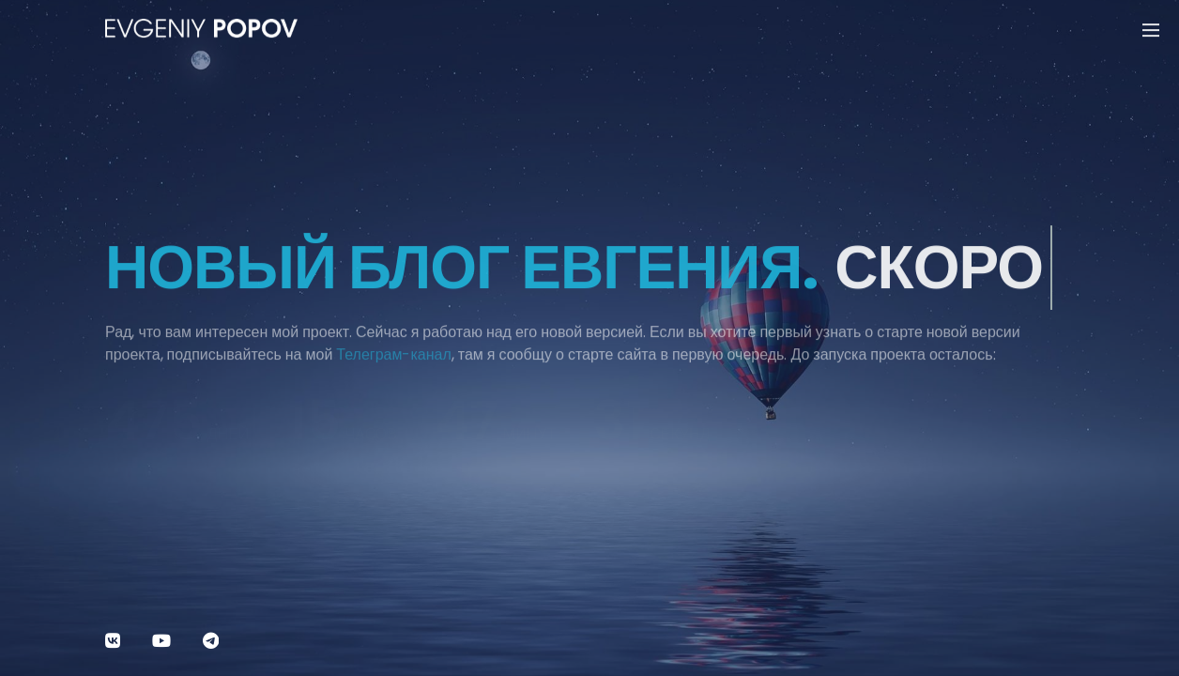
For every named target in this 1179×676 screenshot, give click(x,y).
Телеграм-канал (393, 363)
